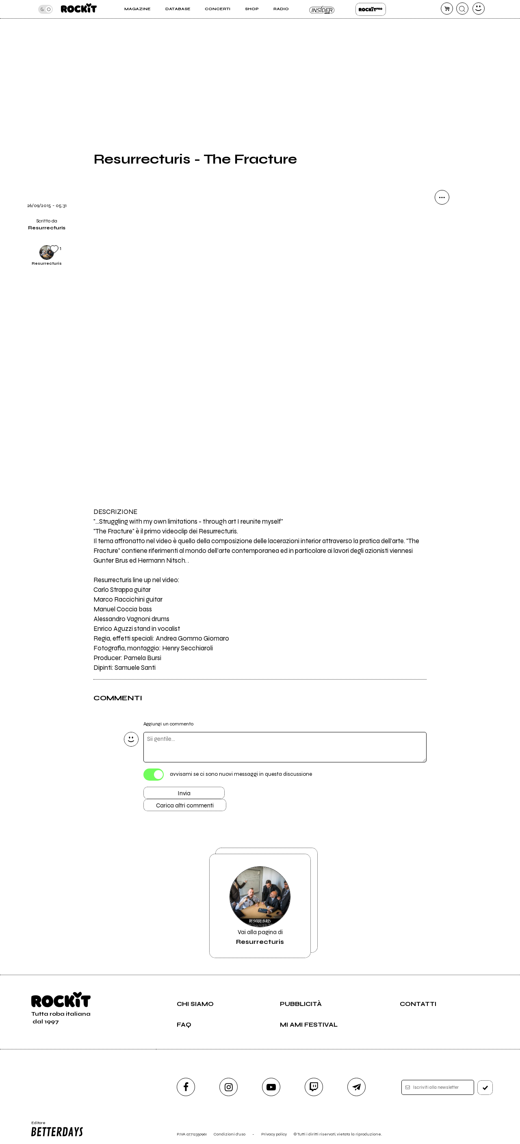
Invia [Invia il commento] (184, 793)
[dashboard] (478, 8)
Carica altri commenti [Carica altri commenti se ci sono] (185, 805)
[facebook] (186, 1087)
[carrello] (447, 8)
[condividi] (442, 197)
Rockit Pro (370, 9)
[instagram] (228, 1087)
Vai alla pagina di (260, 905)
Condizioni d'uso (229, 1134)
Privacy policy (274, 1134)
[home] (79, 9)
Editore (56, 1129)
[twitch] (314, 1087)
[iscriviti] (485, 1087)
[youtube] (271, 1087)
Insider (322, 9)
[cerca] (462, 8)
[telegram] (356, 1087)
